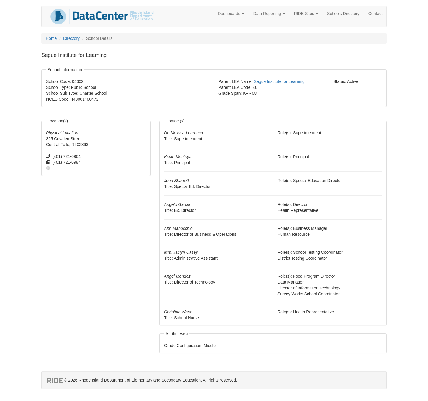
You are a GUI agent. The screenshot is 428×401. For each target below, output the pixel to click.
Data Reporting (269, 13)
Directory (71, 38)
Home (51, 38)
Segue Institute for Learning (279, 81)
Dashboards (231, 13)
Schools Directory (343, 13)
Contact (375, 13)
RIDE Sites (306, 13)
